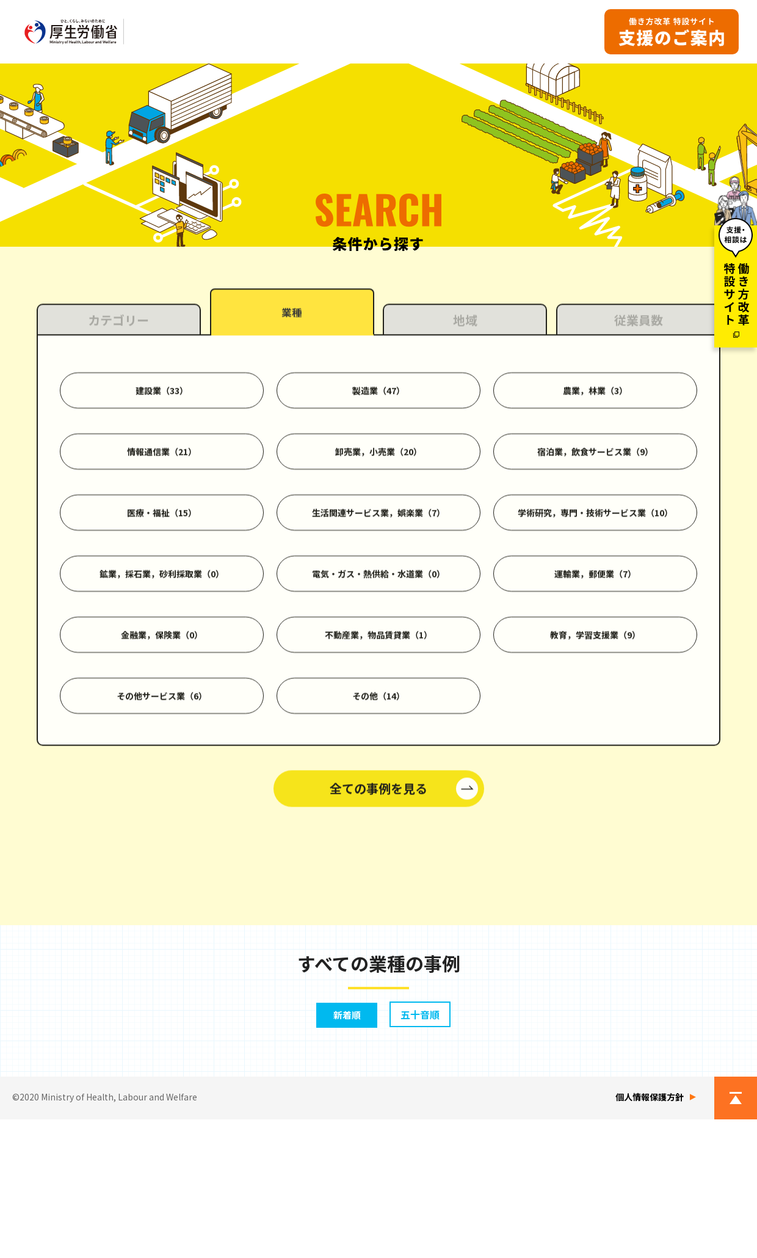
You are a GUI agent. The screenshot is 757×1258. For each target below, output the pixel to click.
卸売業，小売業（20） (378, 606)
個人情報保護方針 (649, 1235)
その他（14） (378, 850)
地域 (465, 475)
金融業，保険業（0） (162, 789)
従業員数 (638, 475)
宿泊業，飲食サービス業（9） (595, 606)
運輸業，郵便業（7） (595, 728)
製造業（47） (378, 545)
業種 (292, 469)
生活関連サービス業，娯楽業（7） (378, 667)
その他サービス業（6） (162, 850)
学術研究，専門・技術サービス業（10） (595, 667)
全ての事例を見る (378, 943)
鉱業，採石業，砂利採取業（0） (162, 728)
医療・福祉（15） (162, 667)
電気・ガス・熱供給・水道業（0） (378, 728)
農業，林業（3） (595, 545)
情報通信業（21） (162, 606)
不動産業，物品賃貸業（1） (378, 789)
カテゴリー (118, 475)
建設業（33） (162, 545)
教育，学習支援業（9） (595, 789)
